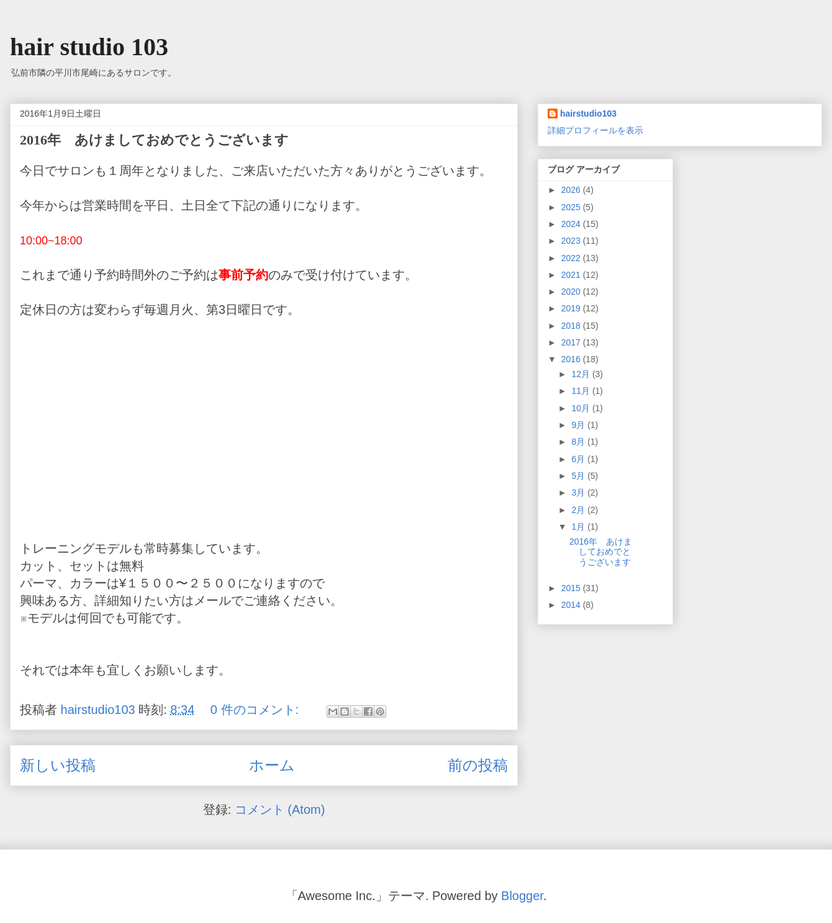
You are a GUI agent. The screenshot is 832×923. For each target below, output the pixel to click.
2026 (572, 190)
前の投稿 (478, 765)
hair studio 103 (89, 47)
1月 (579, 527)
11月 (581, 391)
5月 (579, 476)
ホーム (272, 765)
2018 (572, 326)
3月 (579, 492)
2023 (572, 241)
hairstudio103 (588, 113)
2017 (572, 342)
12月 (581, 374)
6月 (579, 459)
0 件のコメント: (256, 709)
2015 (572, 588)
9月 (579, 425)
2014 (572, 605)
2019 (572, 308)
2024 (572, 224)
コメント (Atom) (280, 809)
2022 (572, 258)
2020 (572, 292)
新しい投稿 (58, 765)
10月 (581, 408)
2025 (572, 207)
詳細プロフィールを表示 (595, 130)
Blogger (522, 896)
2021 (572, 275)
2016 (572, 359)
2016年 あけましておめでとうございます (154, 140)
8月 (579, 442)
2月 (579, 510)
